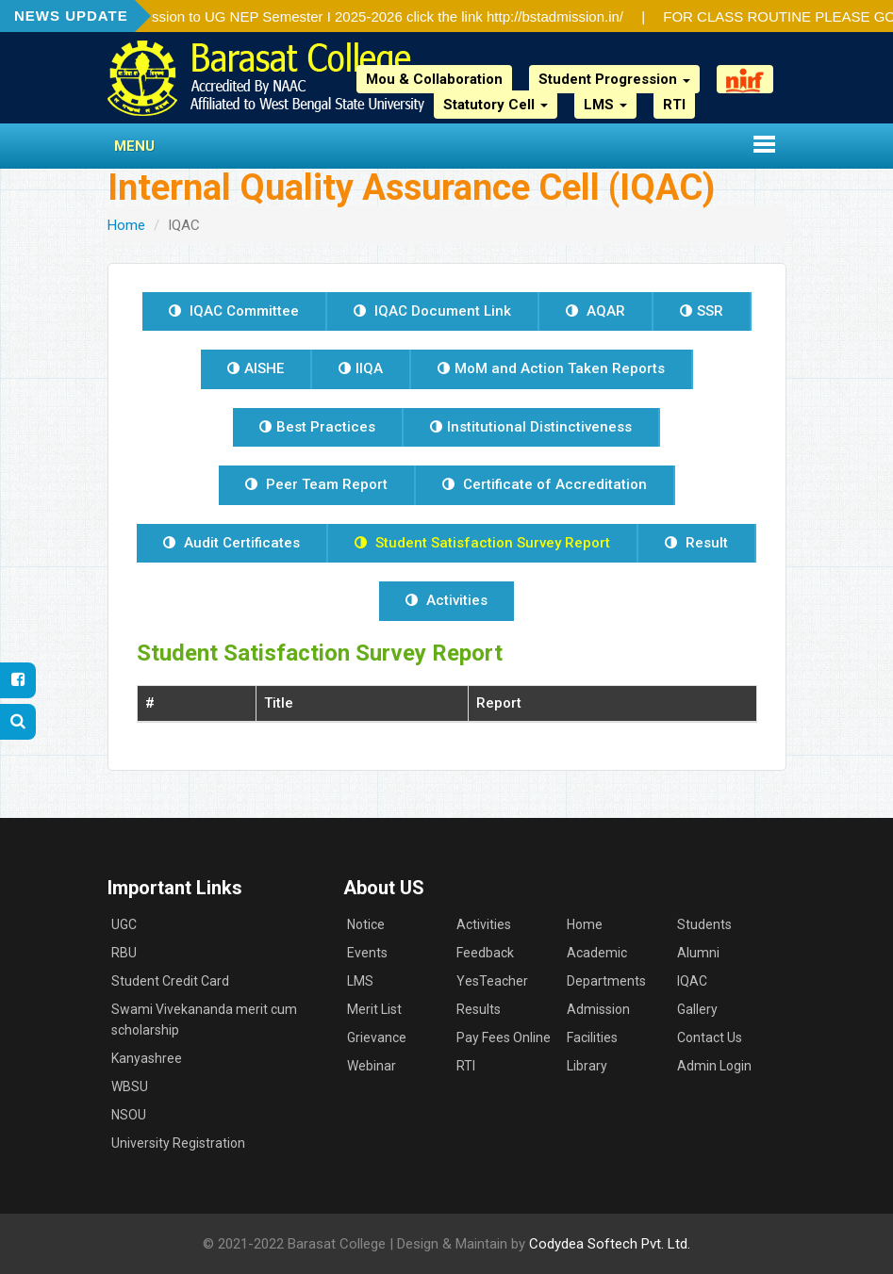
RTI (674, 104)
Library (587, 1065)
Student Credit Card (170, 980)
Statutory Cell (495, 104)
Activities (446, 600)
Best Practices (317, 426)
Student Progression (614, 79)
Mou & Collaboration (434, 79)
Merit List (374, 1009)
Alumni (698, 952)
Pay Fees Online (503, 1037)
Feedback (485, 952)
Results (478, 1009)
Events (367, 952)
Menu (134, 146)
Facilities (592, 1037)
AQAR (595, 310)
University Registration (178, 1143)
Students (704, 924)
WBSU (129, 1086)
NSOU (128, 1114)
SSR (701, 310)
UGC (124, 924)
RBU (124, 952)
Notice (366, 924)
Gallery (697, 1009)
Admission (598, 1009)
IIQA (361, 368)
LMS (605, 104)
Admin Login (714, 1065)
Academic (597, 952)
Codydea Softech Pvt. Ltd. (609, 1243)
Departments (606, 980)
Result (696, 542)
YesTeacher (492, 980)
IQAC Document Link (432, 310)
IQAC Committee (234, 310)
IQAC (692, 980)
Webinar (371, 1065)
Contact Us (709, 1037)
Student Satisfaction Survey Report (482, 542)
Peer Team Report (316, 484)
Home (126, 225)
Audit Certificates (231, 542)
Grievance (376, 1037)
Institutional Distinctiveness (531, 426)
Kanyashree (146, 1058)
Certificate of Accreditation (544, 484)
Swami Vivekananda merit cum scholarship (204, 1019)
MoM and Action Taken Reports (551, 368)
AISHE (255, 368)
